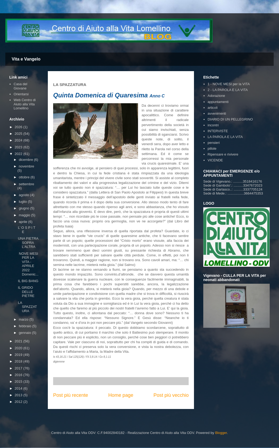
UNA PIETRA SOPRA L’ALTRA (28, 242)
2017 (19, 368)
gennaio (25, 333)
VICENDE (215, 160)
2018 (19, 361)
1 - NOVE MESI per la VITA (229, 84)
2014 (19, 388)
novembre (26, 166)
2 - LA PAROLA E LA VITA (228, 90)
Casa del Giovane (20, 86)
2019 (19, 355)
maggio (25, 215)
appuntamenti (218, 102)
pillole (212, 148)
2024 (19, 140)
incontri (213, 125)
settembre (26, 184)
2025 (19, 134)
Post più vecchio (171, 395)
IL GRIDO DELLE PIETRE (26, 292)
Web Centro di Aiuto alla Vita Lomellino (25, 104)
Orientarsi (21, 94)
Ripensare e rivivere (223, 154)
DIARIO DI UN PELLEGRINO (230, 119)
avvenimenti (217, 113)
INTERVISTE (218, 131)
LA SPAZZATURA (27, 307)
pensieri (214, 143)
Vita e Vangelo (26, 59)
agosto (24, 195)
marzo (24, 319)
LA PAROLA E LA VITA (225, 137)
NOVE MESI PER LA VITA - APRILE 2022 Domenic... (28, 264)
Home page (120, 395)
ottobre (25, 177)
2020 (19, 348)
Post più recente (70, 395)
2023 (19, 147)
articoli (213, 108)
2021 (19, 341)
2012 (19, 402)
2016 (19, 375)
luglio (23, 202)
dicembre (26, 160)
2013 (19, 395)
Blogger (221, 433)
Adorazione (216, 96)
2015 (19, 382)
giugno (24, 208)
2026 (19, 127)
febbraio (25, 326)
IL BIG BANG (28, 281)
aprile (23, 222)
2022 (19, 154)
